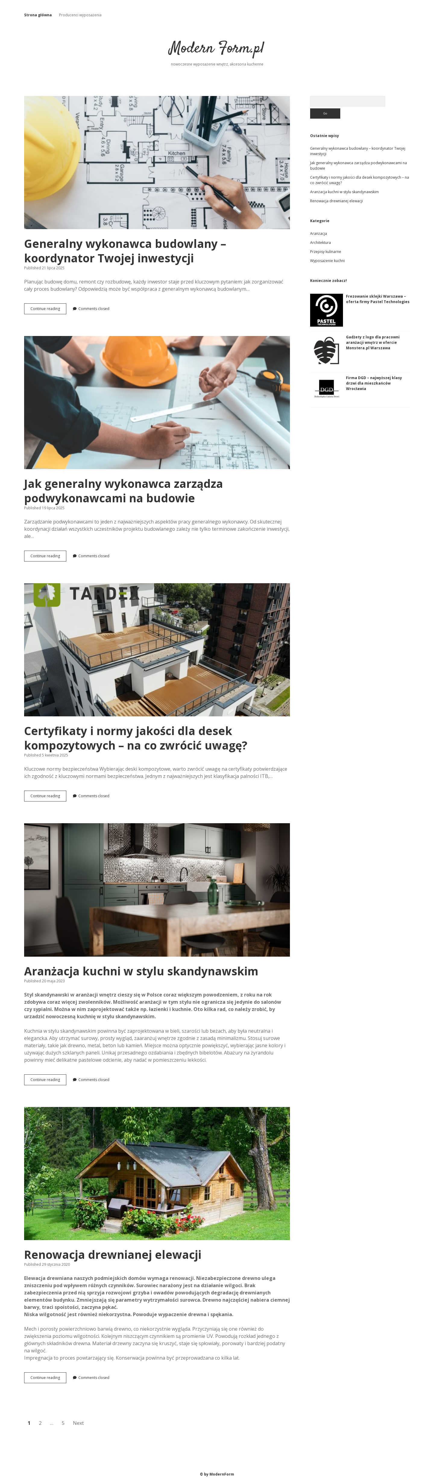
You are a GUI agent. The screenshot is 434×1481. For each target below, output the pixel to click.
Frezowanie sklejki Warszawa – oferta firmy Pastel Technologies (378, 299)
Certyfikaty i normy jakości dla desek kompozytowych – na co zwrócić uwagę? (157, 649)
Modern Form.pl (217, 49)
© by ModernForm (217, 1474)
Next (78, 1423)
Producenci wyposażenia (80, 15)
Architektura (320, 242)
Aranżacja (318, 233)
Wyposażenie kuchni (327, 260)
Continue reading (46, 310)
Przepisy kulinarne (325, 251)
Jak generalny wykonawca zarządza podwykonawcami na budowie (157, 402)
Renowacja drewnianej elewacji (157, 1173)
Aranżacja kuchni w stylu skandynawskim (157, 889)
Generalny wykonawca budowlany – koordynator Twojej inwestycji (157, 162)
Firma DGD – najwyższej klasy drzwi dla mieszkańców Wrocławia (374, 383)
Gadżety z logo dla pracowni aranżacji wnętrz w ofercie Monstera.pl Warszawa (373, 342)
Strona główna (38, 15)
